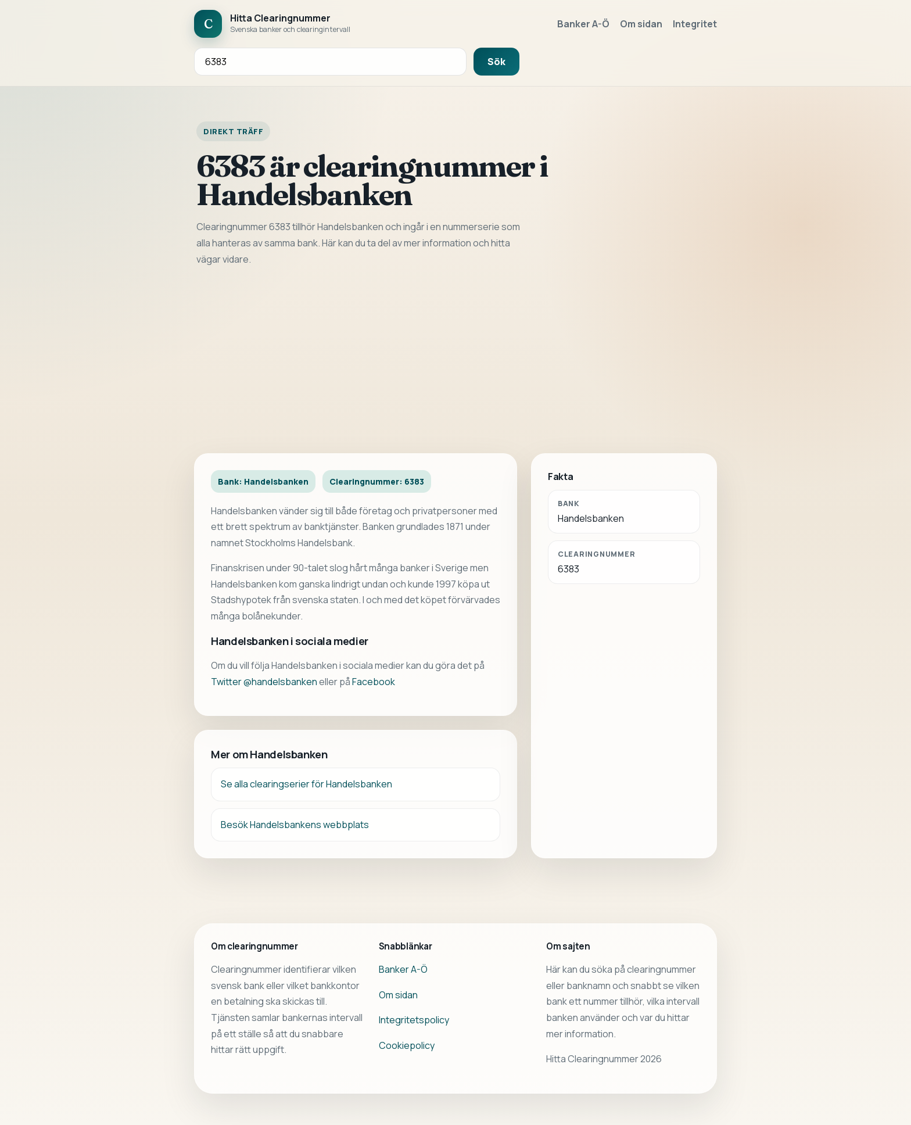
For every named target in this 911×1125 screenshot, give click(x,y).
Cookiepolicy (407, 1045)
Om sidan (641, 23)
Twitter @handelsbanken (264, 681)
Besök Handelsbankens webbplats (295, 824)
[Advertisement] (455, 360)
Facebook (373, 681)
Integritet (695, 23)
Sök (496, 61)
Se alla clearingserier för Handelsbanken (306, 784)
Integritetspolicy (414, 1019)
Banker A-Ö (583, 23)
